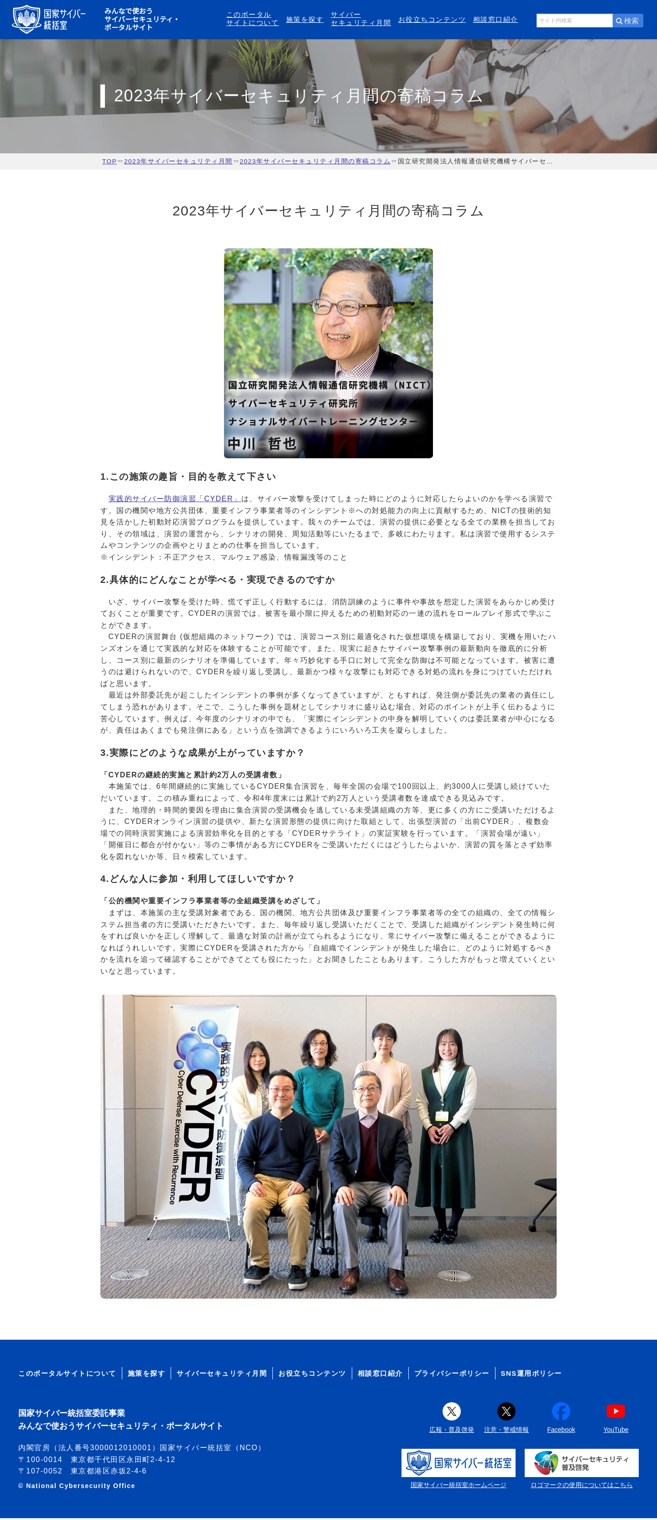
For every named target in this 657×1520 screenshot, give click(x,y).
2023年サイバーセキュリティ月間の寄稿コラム (315, 163)
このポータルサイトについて (252, 19)
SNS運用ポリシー (531, 1375)
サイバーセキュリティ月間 (361, 19)
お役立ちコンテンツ (432, 20)
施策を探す (305, 20)
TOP (109, 163)
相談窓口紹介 (495, 20)
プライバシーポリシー (452, 1375)
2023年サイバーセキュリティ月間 (178, 163)
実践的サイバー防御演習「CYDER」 (175, 500)
